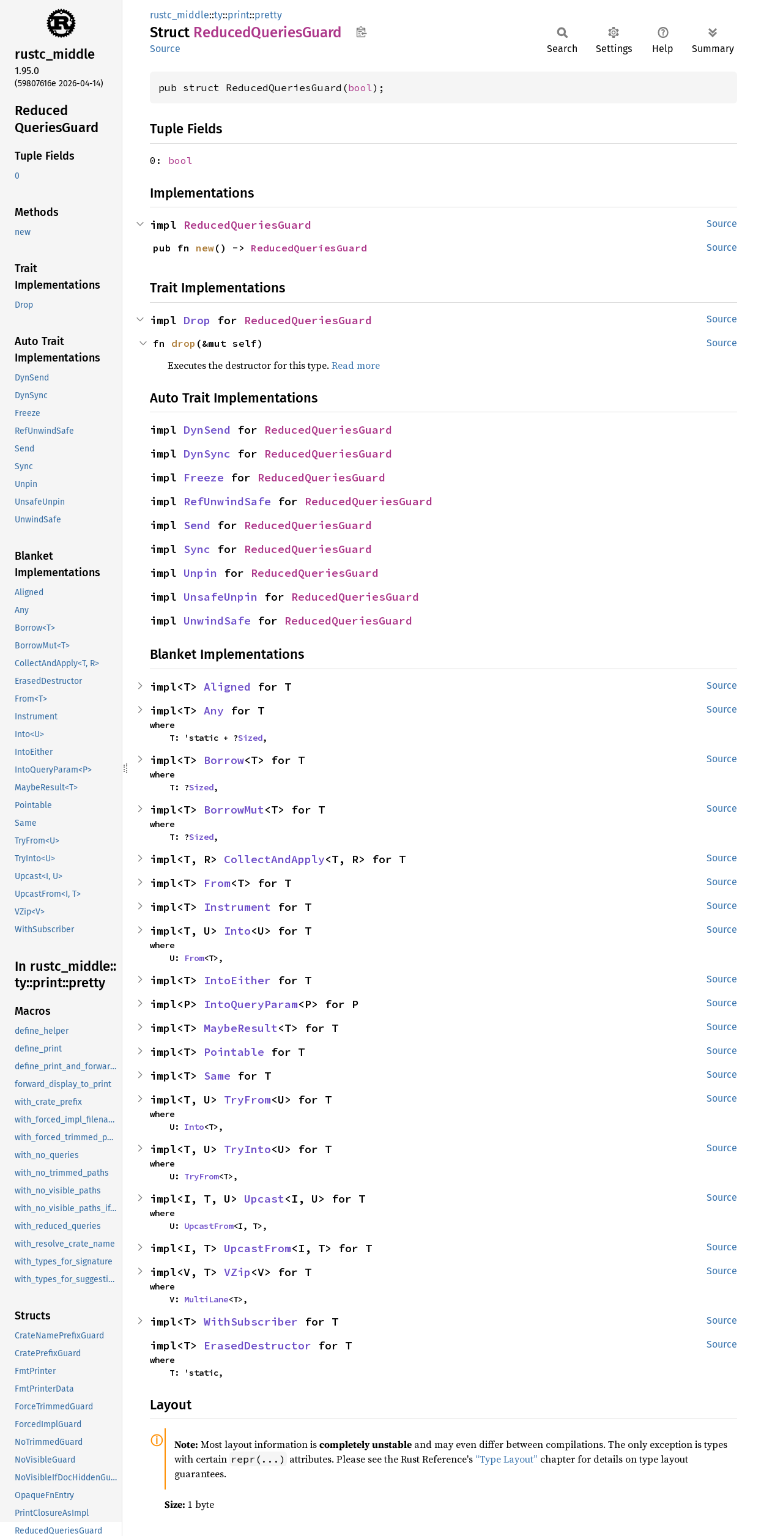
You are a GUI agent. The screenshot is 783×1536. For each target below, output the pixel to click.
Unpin (200, 573)
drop (183, 343)
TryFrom (247, 1100)
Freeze (204, 477)
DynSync (207, 454)
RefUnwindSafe (227, 501)
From (217, 883)
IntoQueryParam (251, 1004)
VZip (237, 1272)
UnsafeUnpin (221, 597)
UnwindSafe (217, 621)
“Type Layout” (506, 1459)
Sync (197, 549)
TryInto (247, 1149)
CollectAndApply (274, 859)
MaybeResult (241, 1028)
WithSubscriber (251, 1322)
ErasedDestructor (257, 1345)
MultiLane (206, 1299)
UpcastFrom (208, 1225)
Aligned (227, 687)
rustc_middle (179, 15)
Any (214, 710)
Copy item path (361, 31)
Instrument (237, 907)
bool (360, 87)
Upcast (264, 1199)
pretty (268, 15)
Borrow (224, 760)
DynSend (207, 430)
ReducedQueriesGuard (247, 225)
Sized (250, 737)
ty (218, 15)
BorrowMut (234, 810)
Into (237, 931)
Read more (356, 365)
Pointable (234, 1052)
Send (197, 525)
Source (165, 48)
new (205, 248)
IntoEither (237, 980)
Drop (197, 320)
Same (217, 1076)
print (239, 15)
